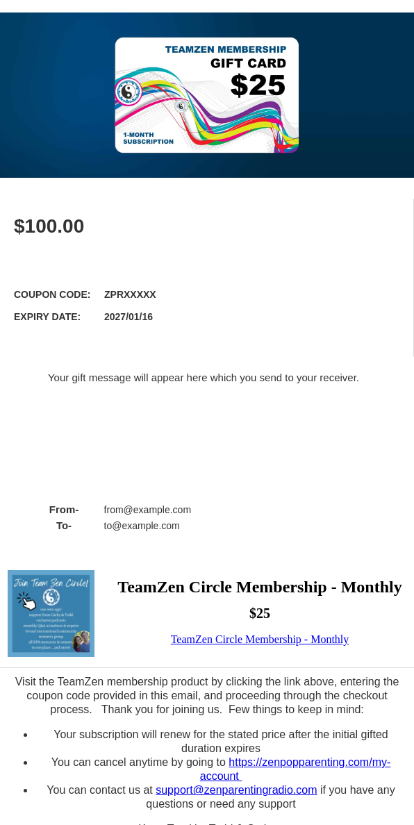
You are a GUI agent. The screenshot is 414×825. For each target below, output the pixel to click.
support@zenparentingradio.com (236, 790)
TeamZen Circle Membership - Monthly (260, 639)
